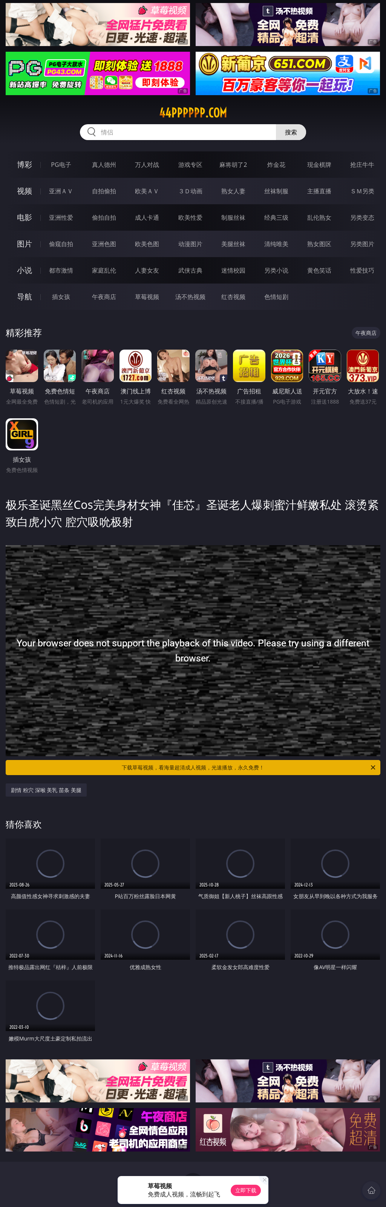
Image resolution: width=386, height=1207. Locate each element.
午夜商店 (104, 297)
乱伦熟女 (319, 217)
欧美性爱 (190, 217)
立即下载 (245, 1190)
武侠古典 (190, 270)
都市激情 (61, 270)
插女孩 (61, 297)
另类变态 (362, 217)
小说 (24, 270)
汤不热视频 (190, 297)
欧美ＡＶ (147, 191)
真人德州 (104, 164)
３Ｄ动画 (190, 191)
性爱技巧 (362, 270)
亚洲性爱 (61, 217)
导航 (24, 296)
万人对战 (147, 164)
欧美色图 (147, 244)
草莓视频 (147, 297)
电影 (24, 217)
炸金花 (276, 164)
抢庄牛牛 (362, 164)
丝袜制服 (276, 191)
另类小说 (276, 270)
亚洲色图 (104, 244)
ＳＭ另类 (362, 191)
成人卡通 (147, 217)
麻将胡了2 (233, 164)
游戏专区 (190, 164)
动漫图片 (190, 244)
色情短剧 (276, 297)
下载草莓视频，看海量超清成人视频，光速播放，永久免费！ (249, 767)
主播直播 (319, 191)
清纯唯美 (276, 244)
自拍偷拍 (104, 191)
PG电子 (61, 164)
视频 (24, 191)
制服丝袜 (233, 217)
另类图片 (362, 244)
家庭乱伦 (104, 270)
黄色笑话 (319, 270)
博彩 (24, 164)
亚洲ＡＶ (61, 191)
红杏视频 (233, 297)
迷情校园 (233, 270)
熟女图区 (319, 244)
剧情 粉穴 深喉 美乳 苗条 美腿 (46, 790)
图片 (24, 244)
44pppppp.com (193, 112)
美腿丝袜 (233, 244)
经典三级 (276, 217)
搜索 (291, 132)
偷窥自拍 (61, 244)
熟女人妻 (233, 191)
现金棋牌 (319, 164)
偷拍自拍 (104, 217)
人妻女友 (147, 270)
